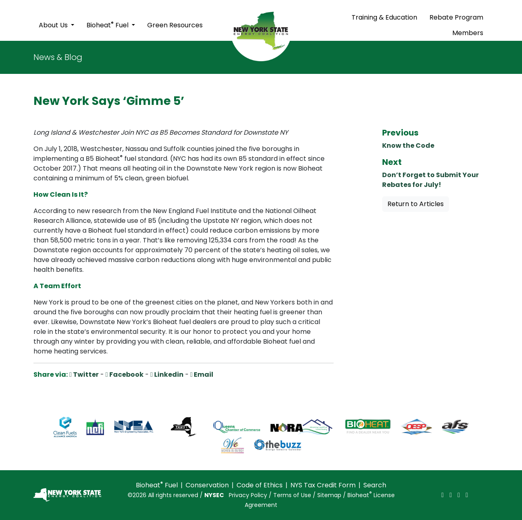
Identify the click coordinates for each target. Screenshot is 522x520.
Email (202, 374)
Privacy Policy (248, 495)
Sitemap (329, 495)
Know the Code (408, 145)
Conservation (207, 485)
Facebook (125, 374)
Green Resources (175, 25)
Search (374, 485)
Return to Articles (415, 204)
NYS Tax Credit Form (323, 485)
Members (467, 33)
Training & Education (384, 17)
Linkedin (167, 374)
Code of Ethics (260, 485)
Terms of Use (292, 495)
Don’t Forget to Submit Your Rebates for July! (430, 179)
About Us (54, 25)
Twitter (84, 374)
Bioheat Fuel (108, 25)
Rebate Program (456, 17)
